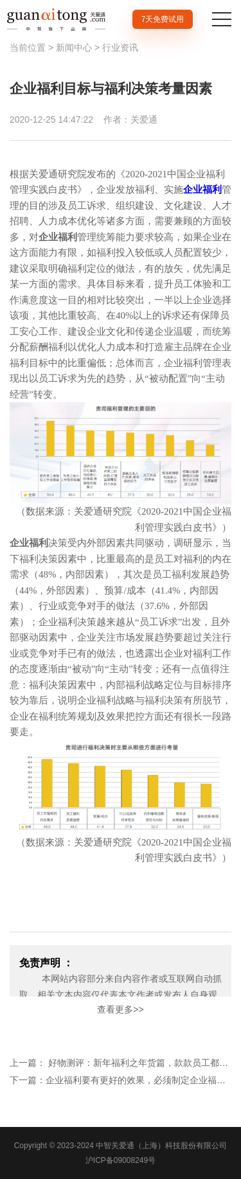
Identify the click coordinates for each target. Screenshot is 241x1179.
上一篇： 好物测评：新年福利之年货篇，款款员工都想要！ (120, 1063)
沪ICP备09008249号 (120, 1160)
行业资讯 (120, 47)
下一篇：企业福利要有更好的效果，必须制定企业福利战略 (120, 1080)
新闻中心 (74, 47)
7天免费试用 (162, 19)
